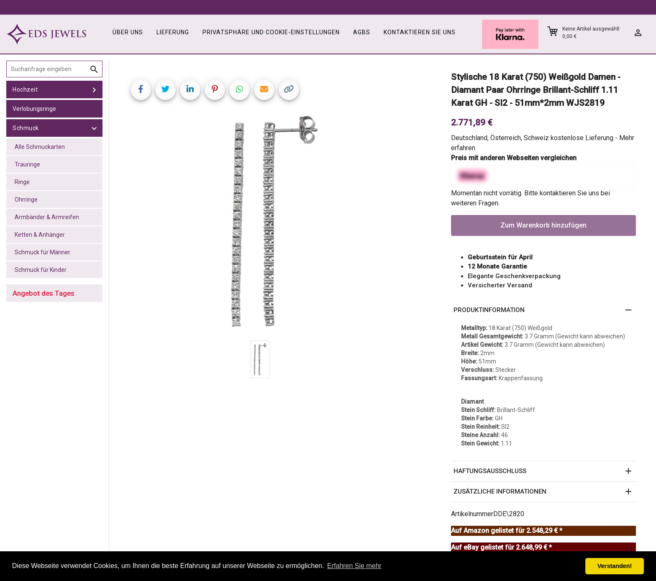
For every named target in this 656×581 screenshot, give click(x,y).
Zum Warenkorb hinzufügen (543, 225)
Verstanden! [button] (614, 566)
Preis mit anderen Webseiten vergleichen (514, 158)
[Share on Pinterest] (215, 89)
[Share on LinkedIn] (190, 89)
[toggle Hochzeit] (94, 89)
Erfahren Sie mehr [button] (354, 565)
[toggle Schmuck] (94, 128)
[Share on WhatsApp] (239, 89)
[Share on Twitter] (165, 89)
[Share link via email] (264, 89)
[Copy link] (289, 89)
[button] (543, 310)
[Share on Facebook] (141, 89)
